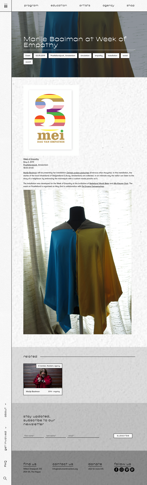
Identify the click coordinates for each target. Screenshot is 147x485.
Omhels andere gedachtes (77, 173)
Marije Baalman (30, 173)
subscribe (123, 436)
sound (28, 62)
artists (84, 5)
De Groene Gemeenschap (93, 186)
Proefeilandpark (30, 165)
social (125, 56)
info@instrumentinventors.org (65, 469)
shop (131, 5)
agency (108, 5)
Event (28, 56)
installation (112, 56)
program (31, 5)
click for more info (96, 469)
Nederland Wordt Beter (99, 183)
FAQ (5, 464)
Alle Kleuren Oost (121, 183)
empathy (99, 56)
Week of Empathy (31, 159)
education (59, 5)
